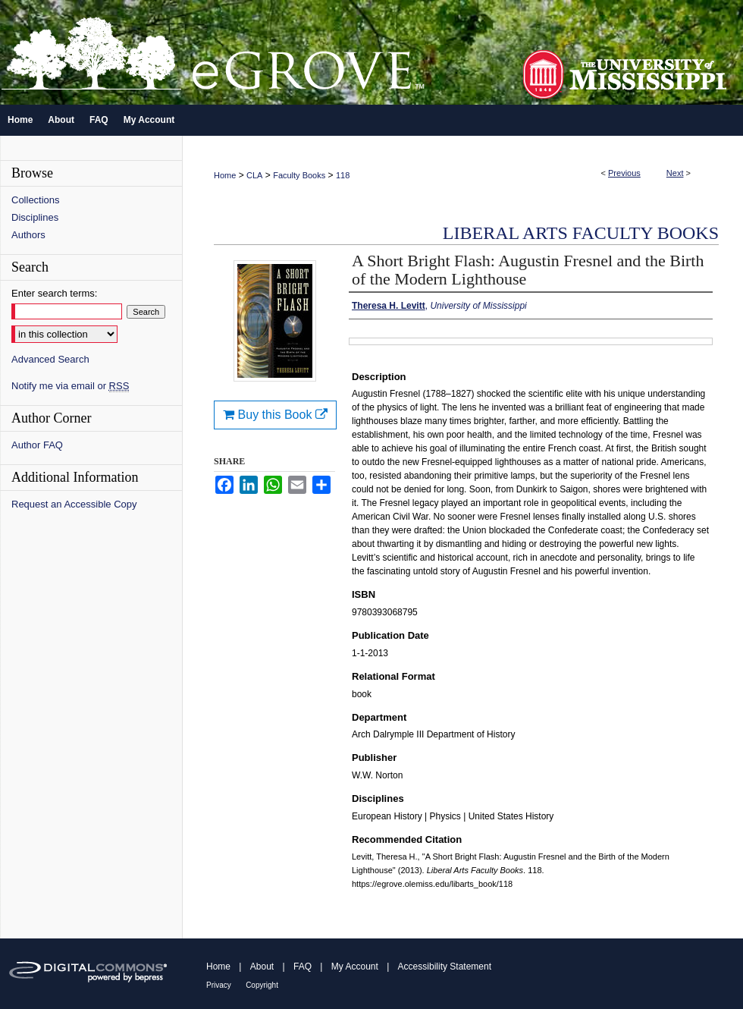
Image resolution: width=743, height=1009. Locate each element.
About (262, 966)
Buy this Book (275, 414)
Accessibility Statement (444, 966)
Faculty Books (299, 175)
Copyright (262, 985)
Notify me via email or (70, 385)
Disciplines (34, 217)
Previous (624, 173)
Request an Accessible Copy (73, 504)
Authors (28, 234)
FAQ (302, 966)
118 (343, 175)
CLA (254, 175)
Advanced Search (50, 359)
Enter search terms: (54, 293)
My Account (354, 966)
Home (225, 175)
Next (675, 173)
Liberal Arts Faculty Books (581, 233)
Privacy (218, 985)
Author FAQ (37, 445)
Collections (35, 200)
